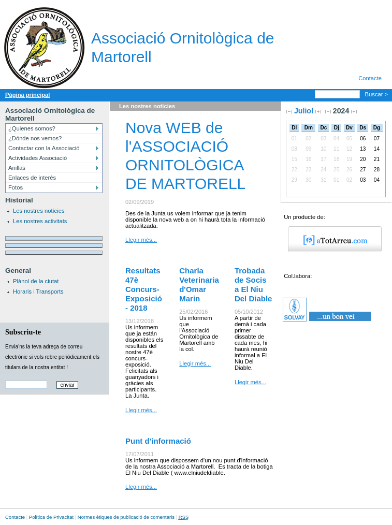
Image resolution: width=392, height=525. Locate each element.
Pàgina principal (27, 95)
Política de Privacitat (51, 517)
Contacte (370, 78)
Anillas (16, 168)
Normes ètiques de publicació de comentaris (126, 517)
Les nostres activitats (40, 221)
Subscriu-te (23, 332)
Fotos (15, 187)
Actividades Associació (37, 158)
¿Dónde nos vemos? (35, 138)
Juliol (303, 111)
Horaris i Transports (38, 291)
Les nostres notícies (39, 211)
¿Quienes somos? (31, 128)
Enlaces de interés (32, 177)
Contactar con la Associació (43, 148)
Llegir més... (141, 240)
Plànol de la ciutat (36, 281)
